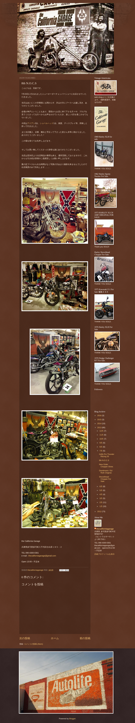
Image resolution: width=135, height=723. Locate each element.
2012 (99, 511)
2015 (99, 419)
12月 (102, 431)
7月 (101, 451)
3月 (101, 498)
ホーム (55, 638)
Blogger (72, 719)
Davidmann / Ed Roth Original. (105, 471)
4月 (101, 494)
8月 (101, 447)
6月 (101, 486)
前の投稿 (85, 638)
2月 (101, 502)
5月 (101, 490)
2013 (99, 427)
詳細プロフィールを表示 (104, 554)
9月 (101, 443)
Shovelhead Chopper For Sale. (105, 479)
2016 (99, 415)
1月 (101, 506)
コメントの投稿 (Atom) (33, 644)
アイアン (31, 123)
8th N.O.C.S (104, 460)
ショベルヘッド (46, 123)
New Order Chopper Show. (106, 465)
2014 (99, 423)
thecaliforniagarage (35, 570)
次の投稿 (24, 638)
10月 (102, 439)
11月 (102, 435)
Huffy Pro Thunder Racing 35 (106, 455)
